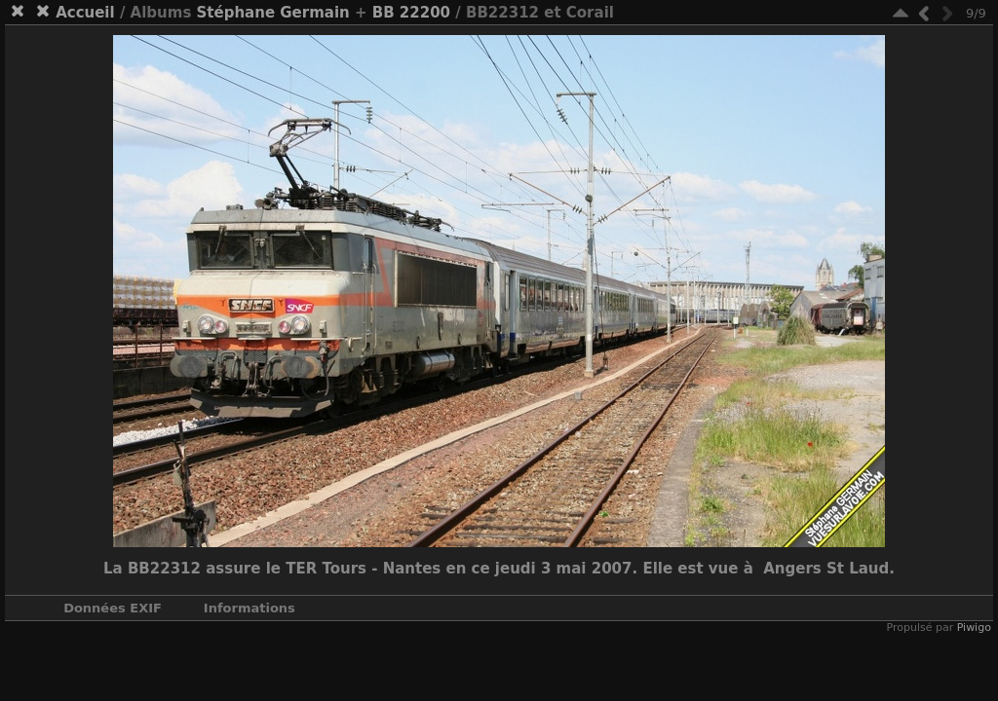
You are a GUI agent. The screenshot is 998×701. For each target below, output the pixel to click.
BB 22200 (411, 12)
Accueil (85, 12)
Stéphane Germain (273, 12)
